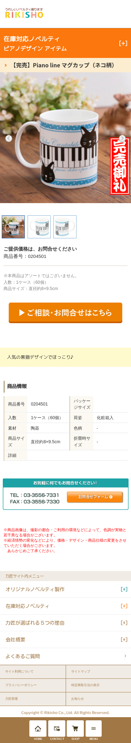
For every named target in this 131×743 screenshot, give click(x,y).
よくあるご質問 (23, 656)
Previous (8, 138)
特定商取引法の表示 (85, 685)
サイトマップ (80, 671)
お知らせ (77, 698)
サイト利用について (19, 671)
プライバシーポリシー (21, 685)
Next (122, 138)
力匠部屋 (11, 698)
